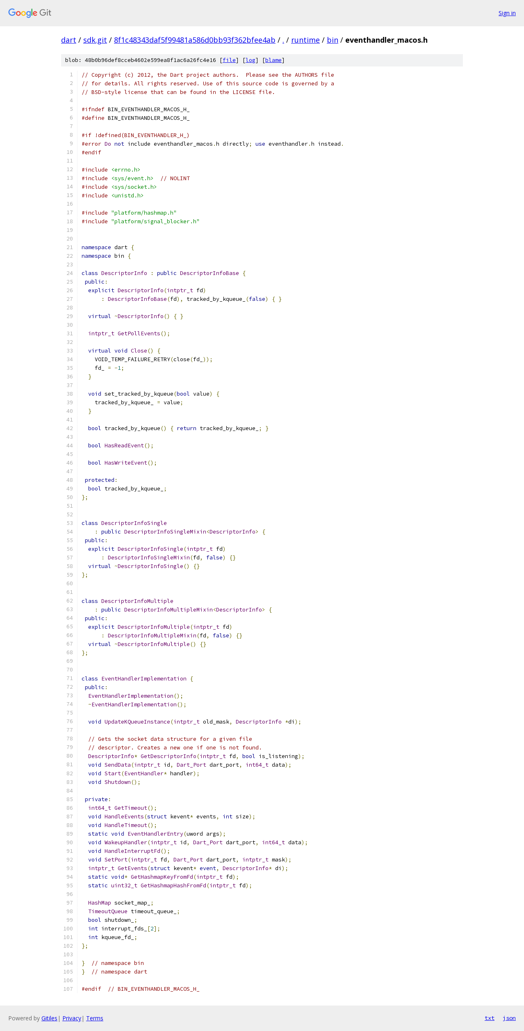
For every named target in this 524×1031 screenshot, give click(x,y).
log (250, 60)
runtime (305, 40)
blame (273, 60)
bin (332, 40)
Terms (94, 1018)
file (229, 60)
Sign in (507, 13)
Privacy (71, 1018)
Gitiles (49, 1018)
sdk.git (95, 40)
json (509, 1018)
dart (68, 40)
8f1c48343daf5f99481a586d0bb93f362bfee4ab (195, 40)
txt (489, 1018)
